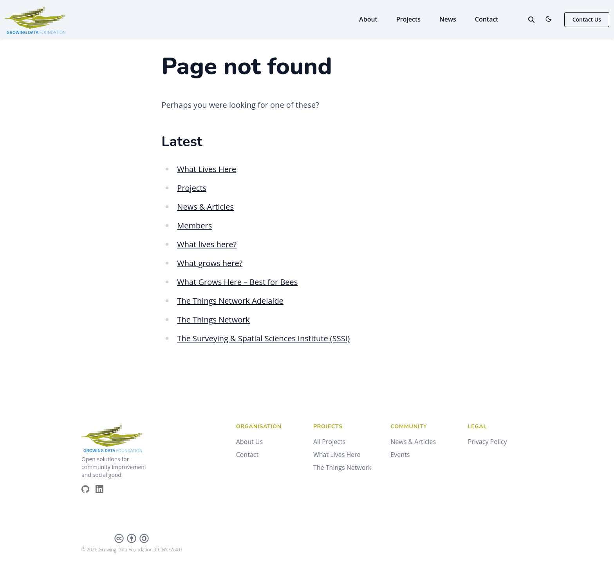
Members (194, 225)
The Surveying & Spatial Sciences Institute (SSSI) (263, 338)
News (447, 19)
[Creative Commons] (131, 538)
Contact (486, 19)
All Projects (329, 441)
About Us (249, 441)
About (368, 19)
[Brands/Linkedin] (103, 489)
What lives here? (207, 244)
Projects (408, 19)
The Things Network (213, 319)
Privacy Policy (487, 441)
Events (400, 454)
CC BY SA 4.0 (168, 549)
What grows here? (209, 263)
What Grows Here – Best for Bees (237, 282)
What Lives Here (206, 169)
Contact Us (586, 19)
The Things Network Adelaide (230, 300)
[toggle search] (531, 19)
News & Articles (205, 206)
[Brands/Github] (88, 489)
